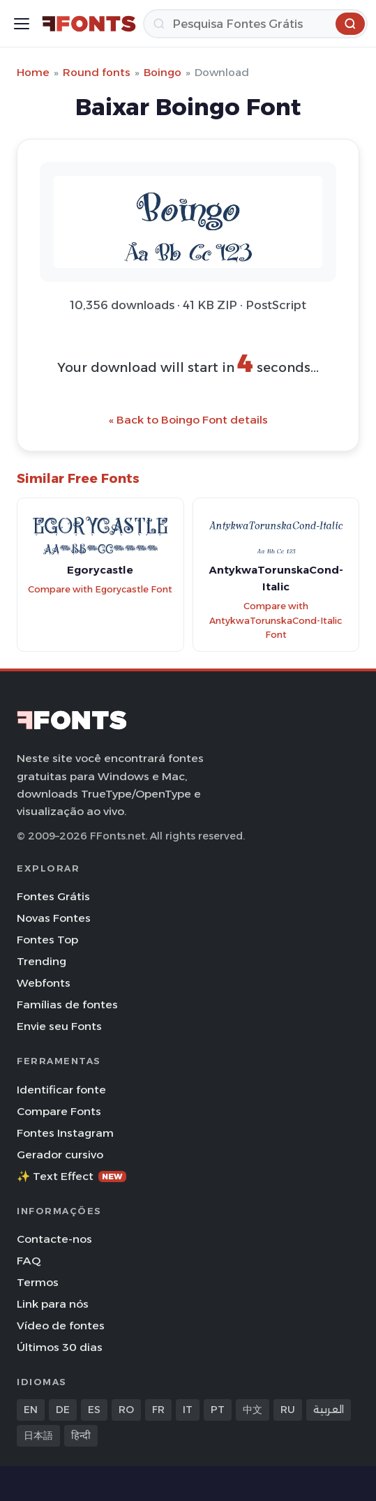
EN (31, 1409)
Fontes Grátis (53, 896)
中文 (252, 1409)
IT (188, 1409)
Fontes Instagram (65, 1133)
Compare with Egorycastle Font (100, 589)
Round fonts (96, 72)
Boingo (162, 72)
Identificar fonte (61, 1089)
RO (126, 1409)
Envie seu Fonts (59, 1026)
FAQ (28, 1260)
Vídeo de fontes (61, 1325)
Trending (41, 961)
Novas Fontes (54, 918)
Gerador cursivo (60, 1154)
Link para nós (53, 1303)
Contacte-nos (54, 1239)
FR (158, 1409)
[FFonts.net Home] (89, 23)
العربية (328, 1409)
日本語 (38, 1435)
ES (94, 1409)
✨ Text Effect (71, 1176)
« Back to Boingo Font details (188, 419)
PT (218, 1409)
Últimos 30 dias (60, 1347)
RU (287, 1409)
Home (33, 72)
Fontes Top (47, 939)
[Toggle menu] (21, 24)
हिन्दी (81, 1435)
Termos (38, 1282)
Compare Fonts (59, 1111)
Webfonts (43, 983)
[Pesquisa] (255, 23)
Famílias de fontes (67, 1004)
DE (63, 1409)
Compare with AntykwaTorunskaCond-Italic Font (275, 620)
